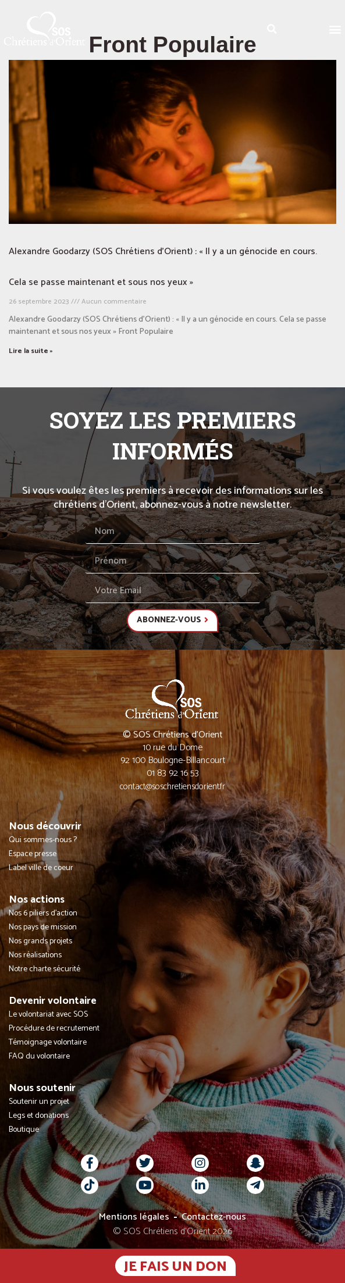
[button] (335, 28)
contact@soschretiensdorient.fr (172, 786)
